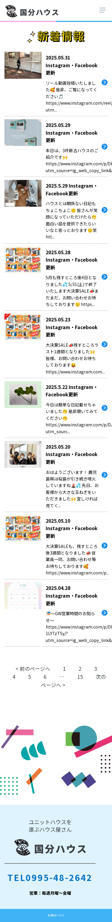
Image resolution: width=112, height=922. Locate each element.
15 (80, 676)
